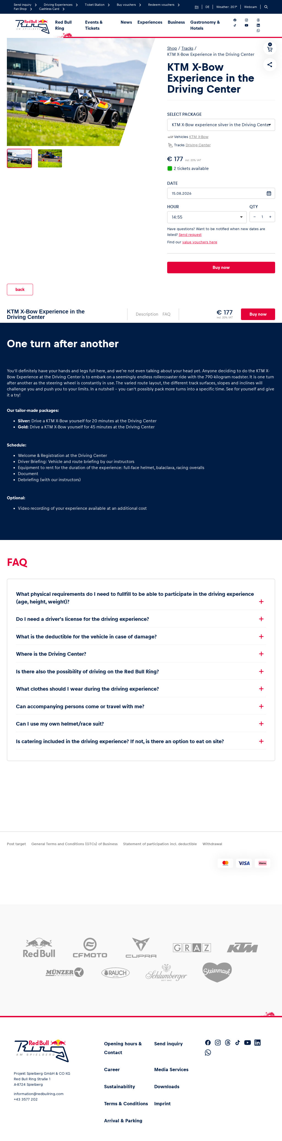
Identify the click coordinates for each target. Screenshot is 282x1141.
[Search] (266, 7)
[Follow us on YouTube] (249, 25)
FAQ (166, 309)
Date (172, 183)
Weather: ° (226, 7)
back (20, 287)
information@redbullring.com (39, 1094)
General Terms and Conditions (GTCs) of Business (74, 844)
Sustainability (119, 1086)
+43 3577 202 (26, 1099)
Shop (172, 48)
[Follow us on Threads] (261, 20)
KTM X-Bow (198, 137)
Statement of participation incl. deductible (160, 844)
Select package (184, 114)
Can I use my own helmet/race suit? (60, 719)
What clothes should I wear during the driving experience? (87, 684)
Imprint (162, 1103)
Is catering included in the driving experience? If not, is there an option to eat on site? (120, 737)
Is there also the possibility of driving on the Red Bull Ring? (87, 667)
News (126, 22)
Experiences (149, 22)
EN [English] (197, 7)
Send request (190, 235)
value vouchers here (199, 242)
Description (147, 309)
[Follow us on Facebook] (238, 20)
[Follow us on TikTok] (238, 25)
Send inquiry (168, 1043)
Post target (16, 844)
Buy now (221, 267)
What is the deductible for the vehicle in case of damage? (86, 632)
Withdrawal (212, 844)
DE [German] (207, 7)
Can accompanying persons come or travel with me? (80, 702)
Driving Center (198, 145)
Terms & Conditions (126, 1103)
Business (176, 22)
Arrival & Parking (123, 1120)
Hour (173, 206)
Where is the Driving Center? (51, 649)
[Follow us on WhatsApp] (261, 30)
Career (112, 1069)
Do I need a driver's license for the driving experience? (82, 615)
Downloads (166, 1086)
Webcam (250, 7)
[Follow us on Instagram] (249, 20)
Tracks (187, 48)
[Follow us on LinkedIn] (261, 25)
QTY (254, 206)
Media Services (171, 1069)
